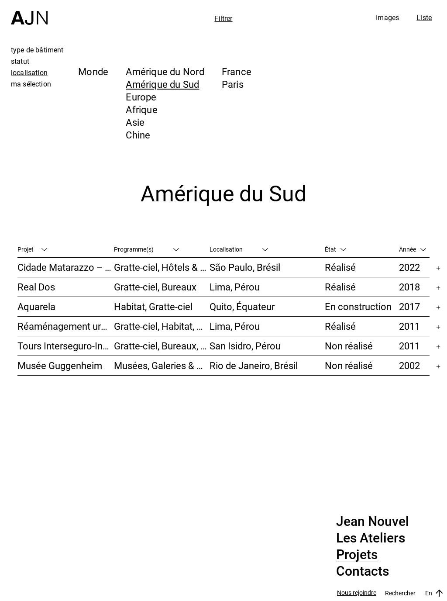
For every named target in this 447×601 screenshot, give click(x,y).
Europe (141, 96)
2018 (409, 286)
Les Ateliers (370, 538)
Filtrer (223, 18)
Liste (424, 17)
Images (387, 17)
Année (412, 249)
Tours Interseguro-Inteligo (65, 345)
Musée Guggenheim (59, 365)
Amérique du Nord (165, 71)
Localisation (239, 249)
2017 (409, 306)
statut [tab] (20, 61)
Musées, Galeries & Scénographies (162, 365)
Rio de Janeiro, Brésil (254, 365)
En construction (358, 306)
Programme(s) (146, 249)
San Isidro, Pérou (245, 345)
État (335, 249)
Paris (233, 84)
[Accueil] (29, 12)
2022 (409, 267)
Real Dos (36, 286)
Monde (93, 71)
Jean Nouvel (372, 521)
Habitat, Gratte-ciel (153, 306)
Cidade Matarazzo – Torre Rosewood (65, 267)
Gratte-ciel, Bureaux (155, 286)
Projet (32, 249)
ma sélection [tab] (31, 84)
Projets (357, 554)
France (236, 71)
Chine (138, 134)
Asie (135, 122)
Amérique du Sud (162, 84)
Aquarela (36, 306)
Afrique (142, 109)
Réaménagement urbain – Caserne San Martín (65, 326)
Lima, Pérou (235, 286)
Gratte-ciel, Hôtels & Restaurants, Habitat (162, 267)
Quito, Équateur (242, 306)
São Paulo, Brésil (245, 267)
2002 (409, 365)
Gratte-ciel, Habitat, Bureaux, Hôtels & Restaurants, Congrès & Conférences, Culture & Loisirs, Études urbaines (162, 326)
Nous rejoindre (356, 593)
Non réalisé (349, 345)
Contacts (362, 571)
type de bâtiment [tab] (37, 50)
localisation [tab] (29, 72)
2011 (409, 326)
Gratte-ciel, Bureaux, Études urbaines (162, 345)
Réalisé (340, 267)
